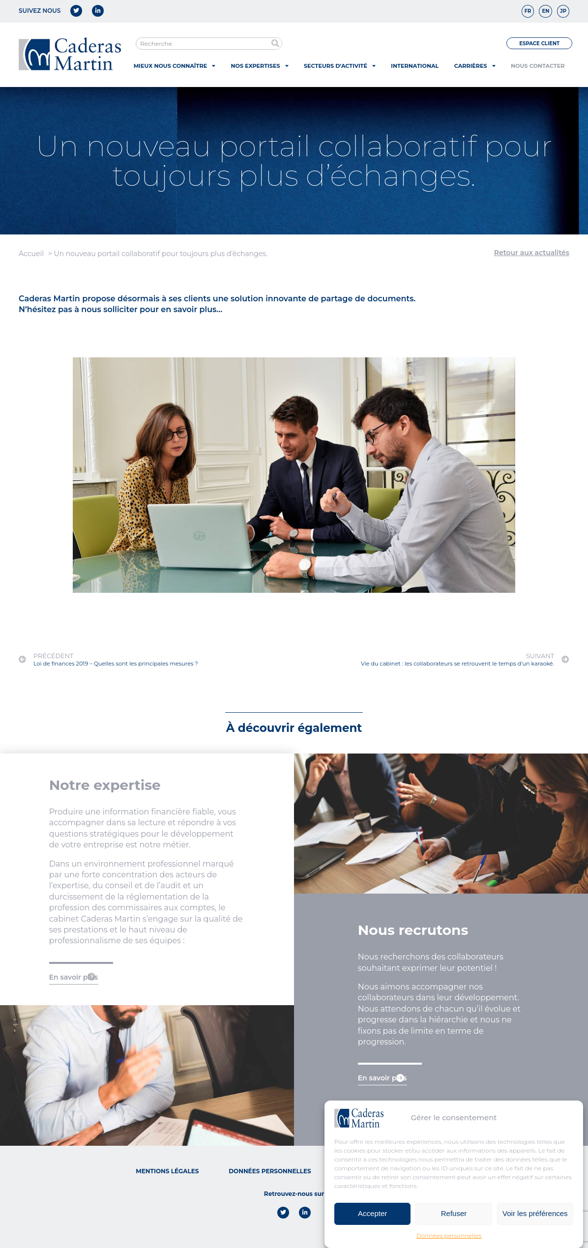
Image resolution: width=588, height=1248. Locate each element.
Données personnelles (448, 1235)
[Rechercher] (275, 43)
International (415, 65)
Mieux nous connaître (174, 65)
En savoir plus (73, 977)
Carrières (475, 65)
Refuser (454, 1213)
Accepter (372, 1213)
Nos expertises (260, 65)
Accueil (31, 253)
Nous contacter (537, 65)
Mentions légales (167, 1171)
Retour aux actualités (531, 252)
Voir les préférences (535, 1213)
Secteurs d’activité (340, 65)
